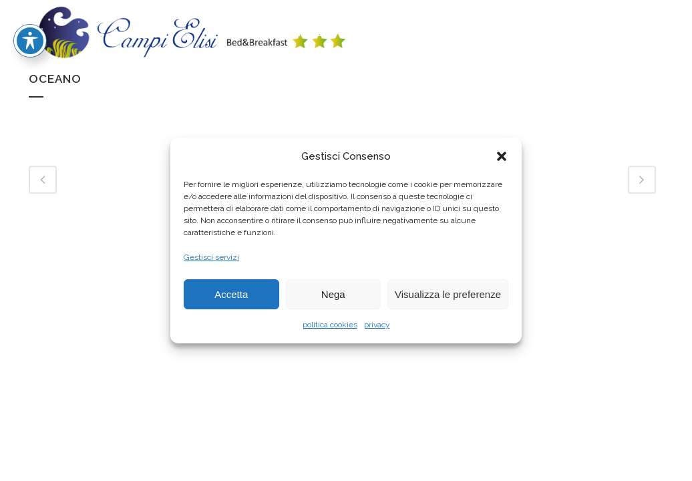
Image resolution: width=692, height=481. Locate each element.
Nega (333, 294)
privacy (377, 324)
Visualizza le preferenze (448, 294)
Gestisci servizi (211, 257)
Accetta (231, 294)
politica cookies (330, 324)
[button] (501, 156)
